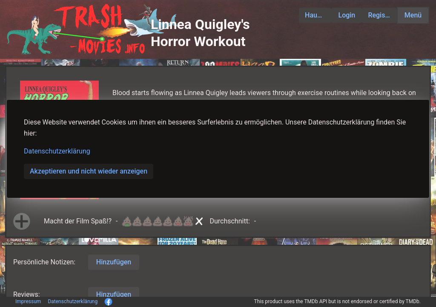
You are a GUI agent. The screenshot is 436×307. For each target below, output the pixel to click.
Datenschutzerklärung (57, 151)
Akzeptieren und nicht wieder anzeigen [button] (88, 171)
